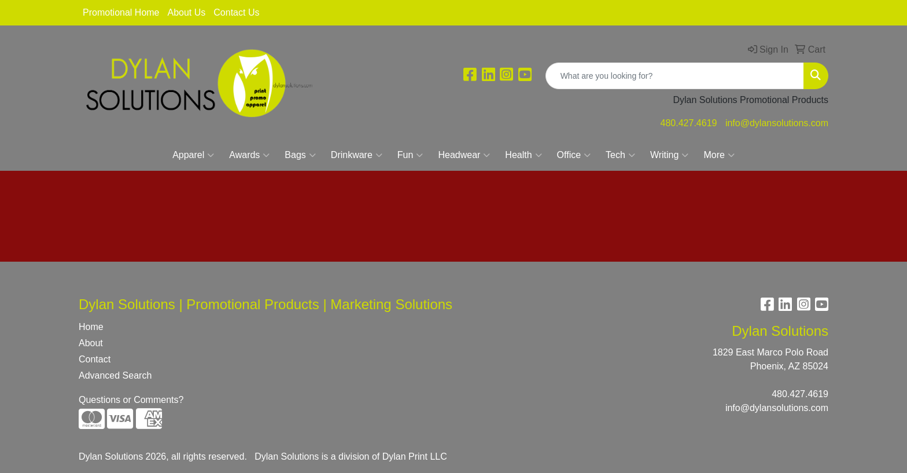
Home (91, 327)
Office (574, 155)
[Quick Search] (674, 76)
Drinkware (356, 155)
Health (523, 155)
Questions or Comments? (131, 400)
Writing (669, 155)
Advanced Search (115, 375)
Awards (249, 155)
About (91, 343)
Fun (410, 155)
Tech (620, 155)
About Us (187, 12)
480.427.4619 (689, 123)
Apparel (193, 155)
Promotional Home (121, 12)
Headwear (464, 155)
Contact (94, 359)
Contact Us (236, 12)
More (718, 155)
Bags (300, 155)
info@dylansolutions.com (776, 123)
